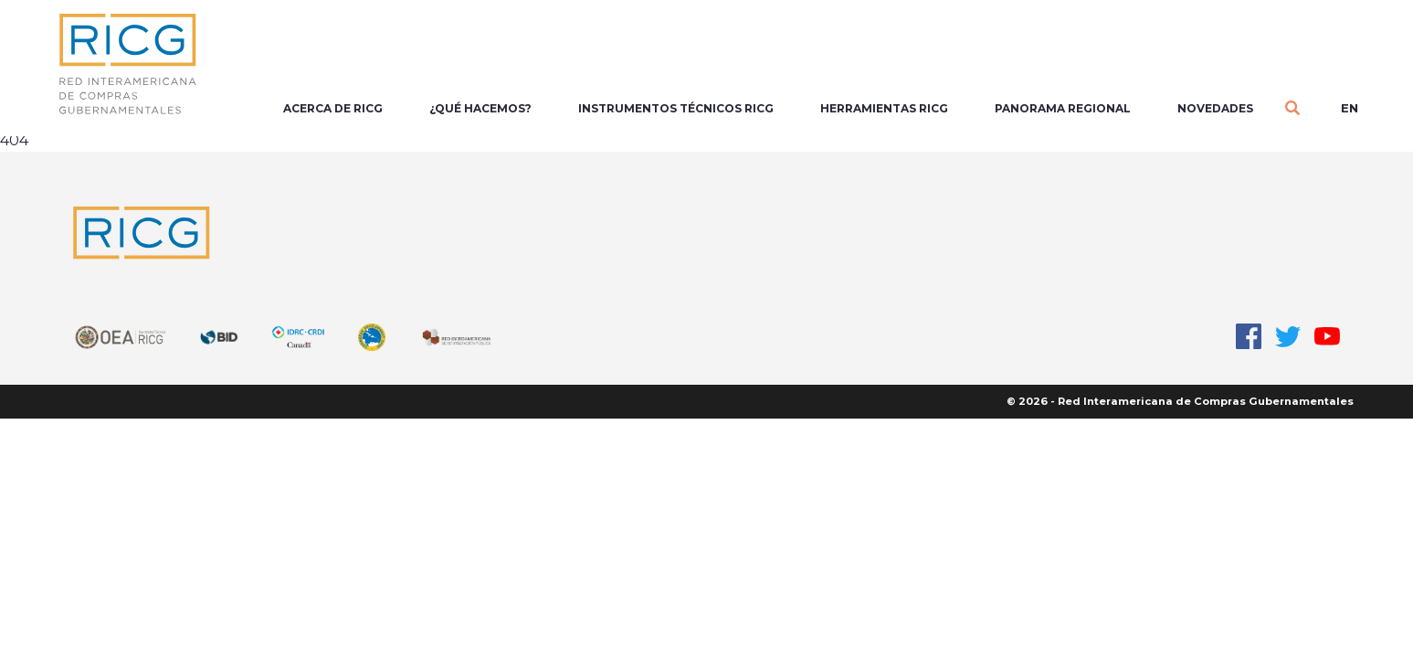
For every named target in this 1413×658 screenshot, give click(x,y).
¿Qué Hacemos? (480, 108)
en (1349, 108)
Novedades (1215, 108)
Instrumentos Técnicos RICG (676, 108)
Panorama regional (1063, 108)
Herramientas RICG (884, 108)
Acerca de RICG (333, 108)
